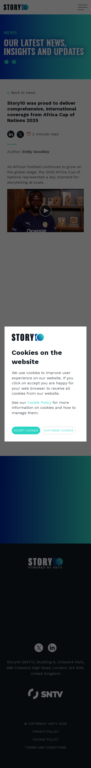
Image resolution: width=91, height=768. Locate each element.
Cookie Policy (39, 402)
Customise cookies (58, 430)
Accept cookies (26, 430)
